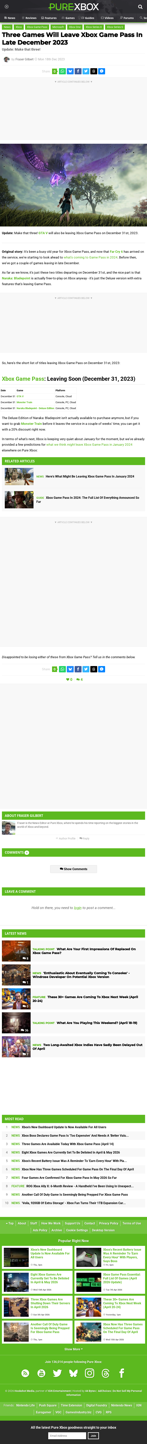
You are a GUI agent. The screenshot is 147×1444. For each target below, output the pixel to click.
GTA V (43, 233)
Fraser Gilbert (24, 59)
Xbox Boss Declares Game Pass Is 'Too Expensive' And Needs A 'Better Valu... (70, 1135)
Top (10, 1223)
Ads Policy (40, 1230)
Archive (56, 1230)
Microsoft (58, 27)
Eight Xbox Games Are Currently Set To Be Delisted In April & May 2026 (65, 1152)
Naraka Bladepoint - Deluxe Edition (35, 408)
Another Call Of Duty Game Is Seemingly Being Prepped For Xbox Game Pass (69, 1194)
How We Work (51, 1223)
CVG (99, 1412)
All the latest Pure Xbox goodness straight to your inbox (73, 1427)
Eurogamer (43, 1412)
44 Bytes (90, 1391)
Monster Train (24, 402)
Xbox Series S (115, 27)
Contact (89, 1223)
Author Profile (65, 838)
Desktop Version (103, 1230)
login (78, 908)
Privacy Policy (108, 1223)
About (22, 1223)
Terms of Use (131, 1223)
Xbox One (75, 27)
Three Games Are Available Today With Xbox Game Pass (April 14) (62, 1144)
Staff (33, 1223)
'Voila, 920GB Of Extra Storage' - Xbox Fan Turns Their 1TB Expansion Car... (68, 1203)
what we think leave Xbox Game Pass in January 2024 (89, 444)
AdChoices (104, 1391)
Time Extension (71, 1405)
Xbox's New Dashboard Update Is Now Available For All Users (58, 1127)
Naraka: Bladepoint (16, 278)
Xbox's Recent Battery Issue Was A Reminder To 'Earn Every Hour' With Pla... (69, 1161)
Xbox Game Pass (37, 27)
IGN (138, 1405)
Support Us (72, 1223)
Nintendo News (121, 1405)
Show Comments (73, 869)
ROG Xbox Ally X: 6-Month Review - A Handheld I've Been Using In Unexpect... (72, 1186)
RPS (109, 1412)
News (7, 27)
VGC (58, 1412)
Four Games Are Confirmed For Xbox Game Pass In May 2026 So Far (64, 1178)
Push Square (48, 1405)
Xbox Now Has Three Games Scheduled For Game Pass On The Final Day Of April (72, 1169)
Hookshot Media (24, 1391)
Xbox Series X (94, 27)
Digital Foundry (96, 1405)
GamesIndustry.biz (78, 1412)
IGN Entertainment (59, 1391)
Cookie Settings (77, 1230)
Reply (84, 838)
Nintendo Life (25, 1405)
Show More (74, 1349)
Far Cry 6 (116, 252)
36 (24, 1030)
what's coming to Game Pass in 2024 (91, 257)
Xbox (19, 27)
